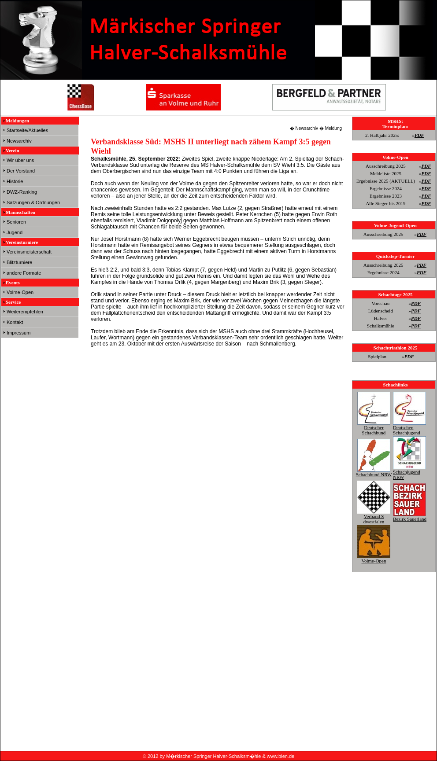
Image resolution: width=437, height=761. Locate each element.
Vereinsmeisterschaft (29, 251)
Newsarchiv (19, 140)
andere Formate (24, 273)
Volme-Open (20, 292)
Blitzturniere (19, 262)
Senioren (16, 221)
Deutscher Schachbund (373, 427)
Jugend (14, 232)
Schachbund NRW (374, 472)
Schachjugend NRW (409, 472)
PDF (419, 135)
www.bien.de (280, 756)
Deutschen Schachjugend (409, 427)
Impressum (18, 332)
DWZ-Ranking (22, 192)
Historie (15, 181)
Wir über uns (20, 160)
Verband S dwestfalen (373, 516)
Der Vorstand (21, 170)
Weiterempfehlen (25, 311)
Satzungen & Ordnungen (33, 202)
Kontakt (15, 322)
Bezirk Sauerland (409, 516)
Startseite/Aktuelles (27, 130)
